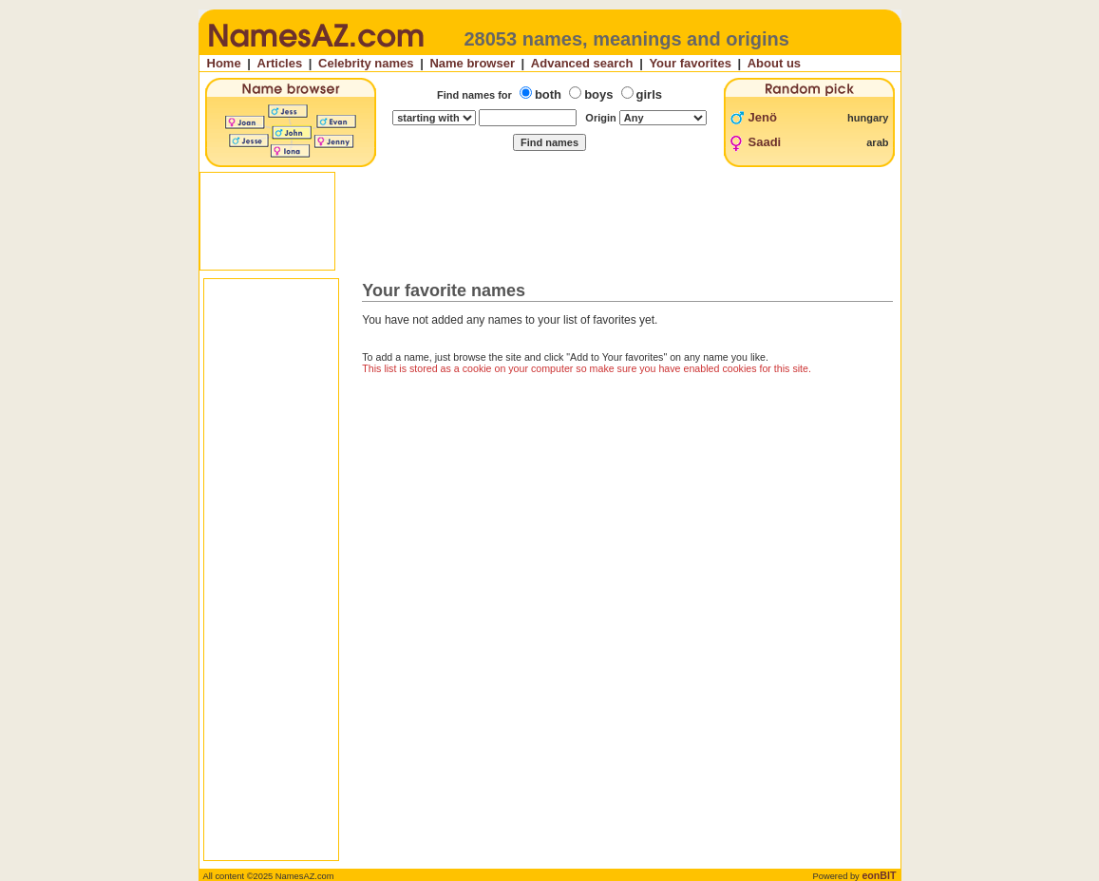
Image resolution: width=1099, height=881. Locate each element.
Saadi (765, 142)
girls (649, 94)
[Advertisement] (552, 221)
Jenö (762, 117)
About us (774, 63)
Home (224, 63)
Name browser (472, 63)
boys (598, 94)
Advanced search (582, 63)
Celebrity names (365, 63)
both (548, 94)
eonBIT (879, 875)
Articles (280, 63)
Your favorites (689, 63)
